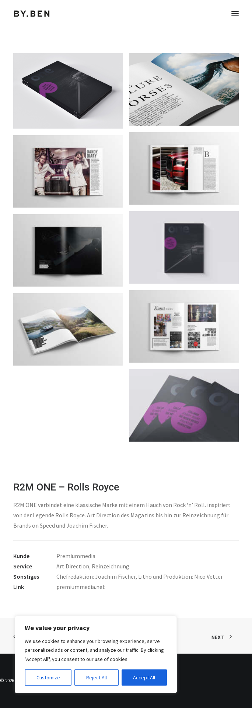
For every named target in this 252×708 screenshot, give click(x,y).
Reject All (96, 677)
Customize (48, 677)
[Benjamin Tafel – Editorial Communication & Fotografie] (31, 13)
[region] (96, 655)
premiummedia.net (80, 586)
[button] (235, 13)
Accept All (144, 677)
